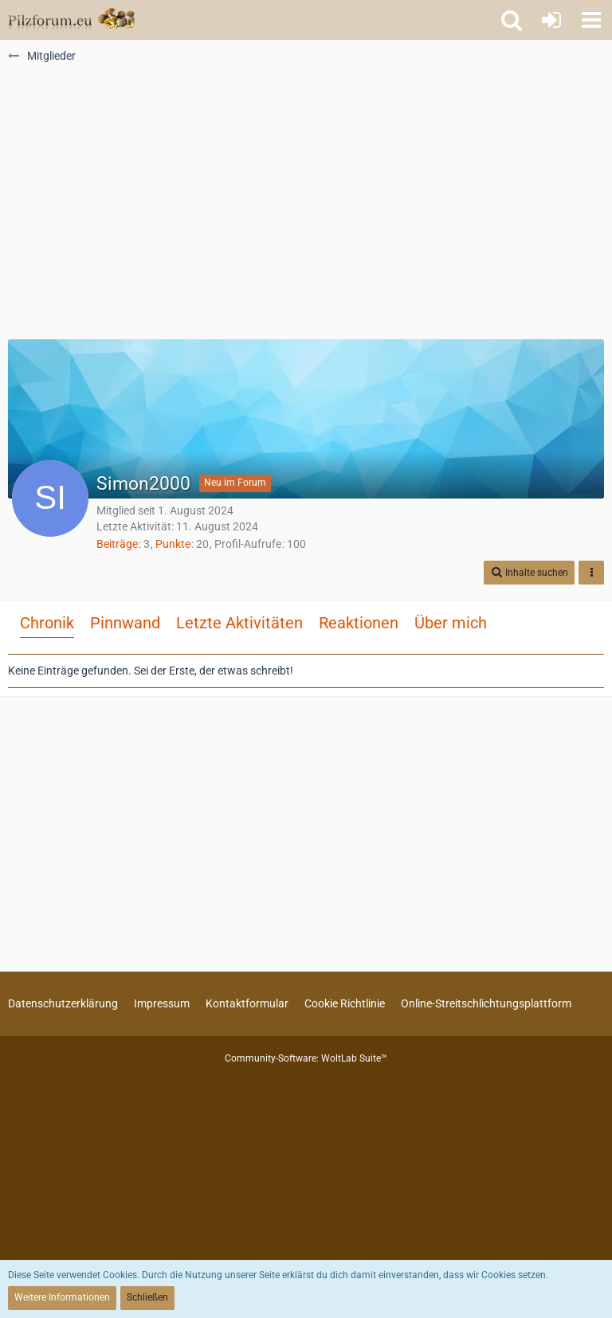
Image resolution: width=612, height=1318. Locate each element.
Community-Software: (306, 1058)
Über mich (450, 622)
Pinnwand (125, 622)
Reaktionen (358, 622)
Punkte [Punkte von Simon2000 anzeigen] (172, 544)
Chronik (47, 622)
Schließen (147, 1297)
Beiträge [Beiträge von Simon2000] (117, 544)
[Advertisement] (306, 207)
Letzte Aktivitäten (239, 622)
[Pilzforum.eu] (71, 20)
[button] (591, 20)
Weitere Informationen (62, 1297)
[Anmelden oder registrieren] (551, 20)
